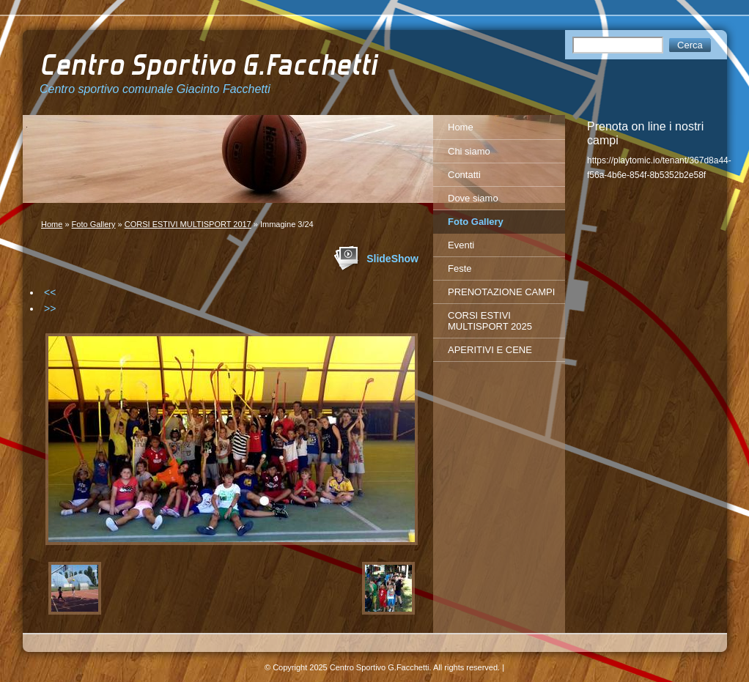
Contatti (464, 174)
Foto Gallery (94, 224)
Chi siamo (469, 151)
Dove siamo (473, 198)
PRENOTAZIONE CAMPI (501, 291)
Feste (460, 268)
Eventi (461, 245)
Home (51, 224)
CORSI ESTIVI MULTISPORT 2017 (188, 224)
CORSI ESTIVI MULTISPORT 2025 (490, 321)
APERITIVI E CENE (490, 349)
